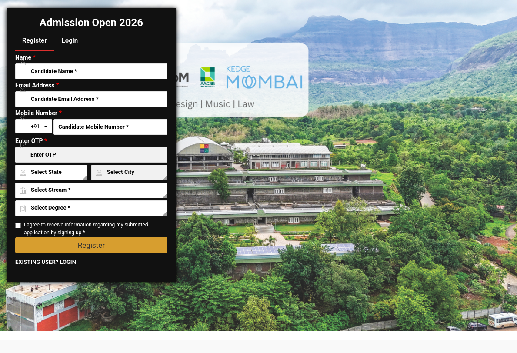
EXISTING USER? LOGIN (45, 262)
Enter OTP (31, 140)
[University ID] (91, 190)
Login (70, 40)
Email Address (37, 85)
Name (25, 57)
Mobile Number (38, 113)
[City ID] (129, 172)
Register (34, 40)
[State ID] (51, 172)
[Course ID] (91, 208)
